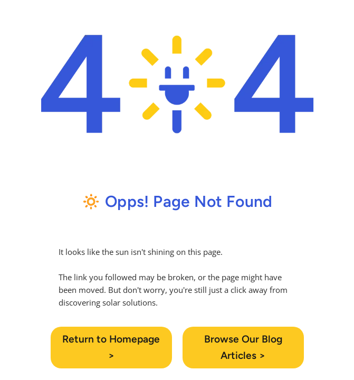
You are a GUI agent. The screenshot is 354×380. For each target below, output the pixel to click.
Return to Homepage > (111, 347)
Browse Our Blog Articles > (243, 347)
